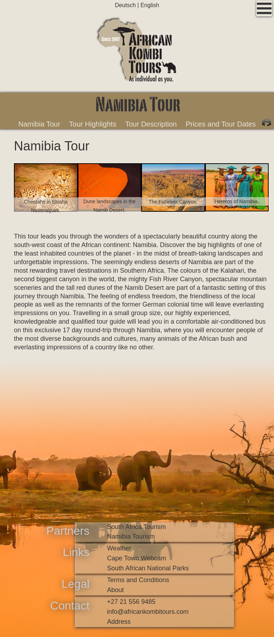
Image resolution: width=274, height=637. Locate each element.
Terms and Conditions (138, 580)
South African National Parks (148, 568)
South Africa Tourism (136, 526)
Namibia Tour (39, 124)
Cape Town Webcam (136, 558)
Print (266, 121)
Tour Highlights (92, 124)
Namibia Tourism (131, 536)
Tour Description (151, 124)
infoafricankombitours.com (147, 611)
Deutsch (126, 5)
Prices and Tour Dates (220, 124)
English (150, 5)
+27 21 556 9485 (131, 601)
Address (119, 621)
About (115, 590)
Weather (119, 548)
